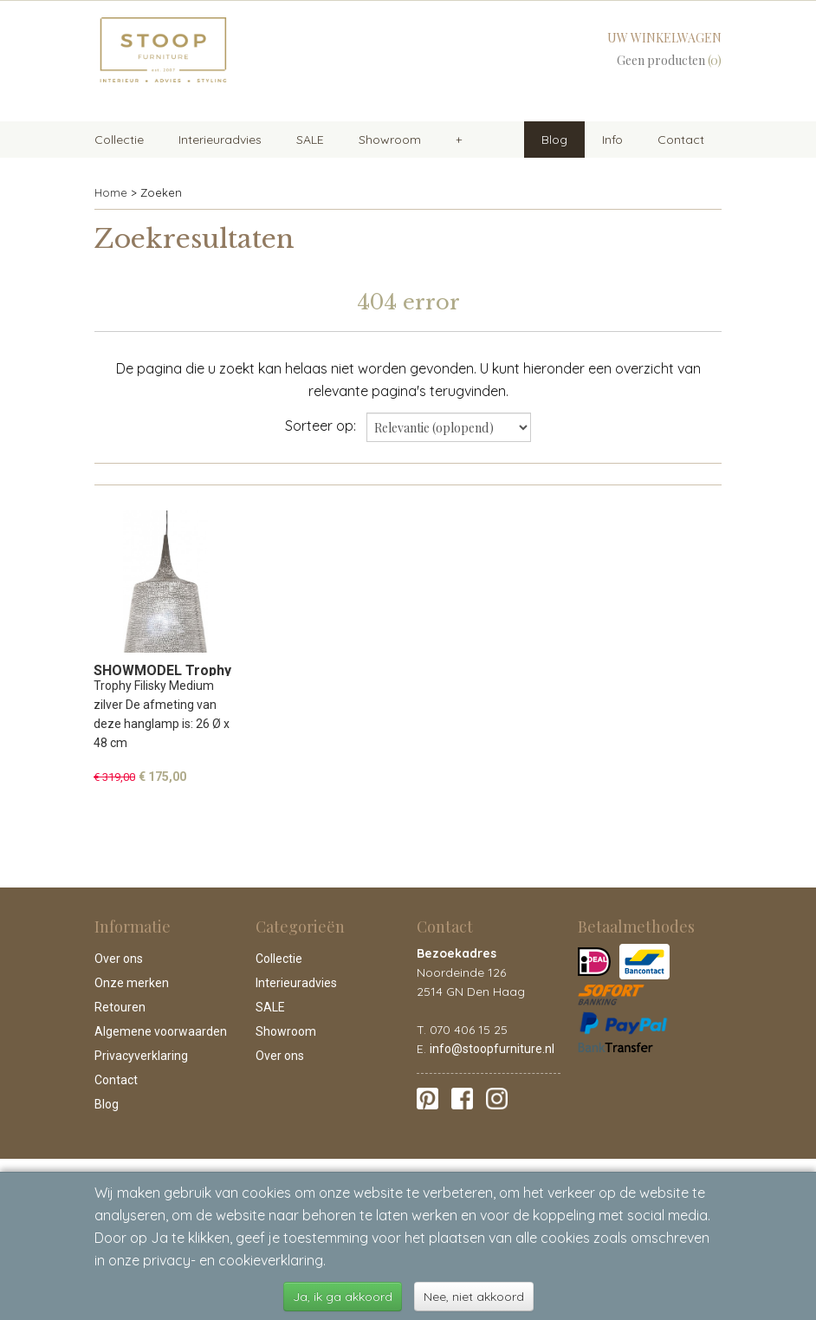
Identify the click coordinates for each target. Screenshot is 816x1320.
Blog (554, 139)
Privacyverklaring (141, 1056)
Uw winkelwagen (664, 37)
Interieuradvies (220, 139)
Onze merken (131, 983)
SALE (310, 139)
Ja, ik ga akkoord (342, 1296)
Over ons (118, 959)
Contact (680, 139)
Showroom (390, 139)
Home (110, 192)
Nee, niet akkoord (474, 1296)
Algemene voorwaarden (160, 1031)
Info (612, 139)
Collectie (119, 139)
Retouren (120, 1007)
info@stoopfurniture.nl (492, 1049)
